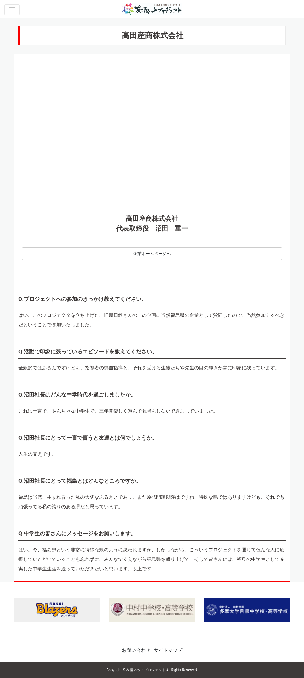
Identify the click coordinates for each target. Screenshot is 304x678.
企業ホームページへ (152, 253)
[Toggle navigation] (12, 9)
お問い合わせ (136, 650)
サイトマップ (168, 650)
